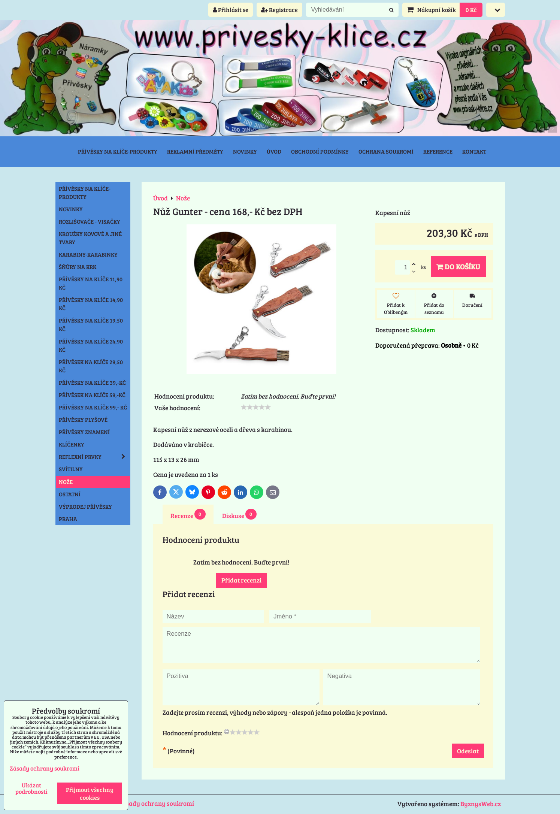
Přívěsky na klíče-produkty (117, 151)
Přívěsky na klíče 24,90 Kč (91, 345)
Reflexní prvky (94, 457)
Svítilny (71, 469)
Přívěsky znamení (84, 432)
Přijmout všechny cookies (89, 793)
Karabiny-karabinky (88, 254)
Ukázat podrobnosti (31, 788)
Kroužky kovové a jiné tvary (90, 238)
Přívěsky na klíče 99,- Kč (93, 407)
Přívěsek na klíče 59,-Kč (92, 395)
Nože (66, 481)
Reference (437, 151)
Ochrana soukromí (386, 151)
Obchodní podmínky (320, 151)
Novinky (245, 151)
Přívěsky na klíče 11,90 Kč (90, 283)
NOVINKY (71, 209)
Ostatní (70, 494)
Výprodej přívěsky (85, 506)
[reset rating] (227, 732)
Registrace (279, 9)
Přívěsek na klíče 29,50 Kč (91, 366)
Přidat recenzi (241, 580)
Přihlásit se (230, 9)
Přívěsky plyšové (83, 419)
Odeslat (468, 751)
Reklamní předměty (195, 151)
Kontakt (474, 151)
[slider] (256, 407)
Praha (68, 519)
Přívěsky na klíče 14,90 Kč (91, 304)
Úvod (274, 151)
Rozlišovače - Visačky (89, 221)
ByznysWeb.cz (480, 803)
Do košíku (458, 266)
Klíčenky (71, 444)
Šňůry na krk (77, 266)
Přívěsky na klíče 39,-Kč (92, 382)
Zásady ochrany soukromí (156, 803)
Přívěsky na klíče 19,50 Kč (91, 324)
